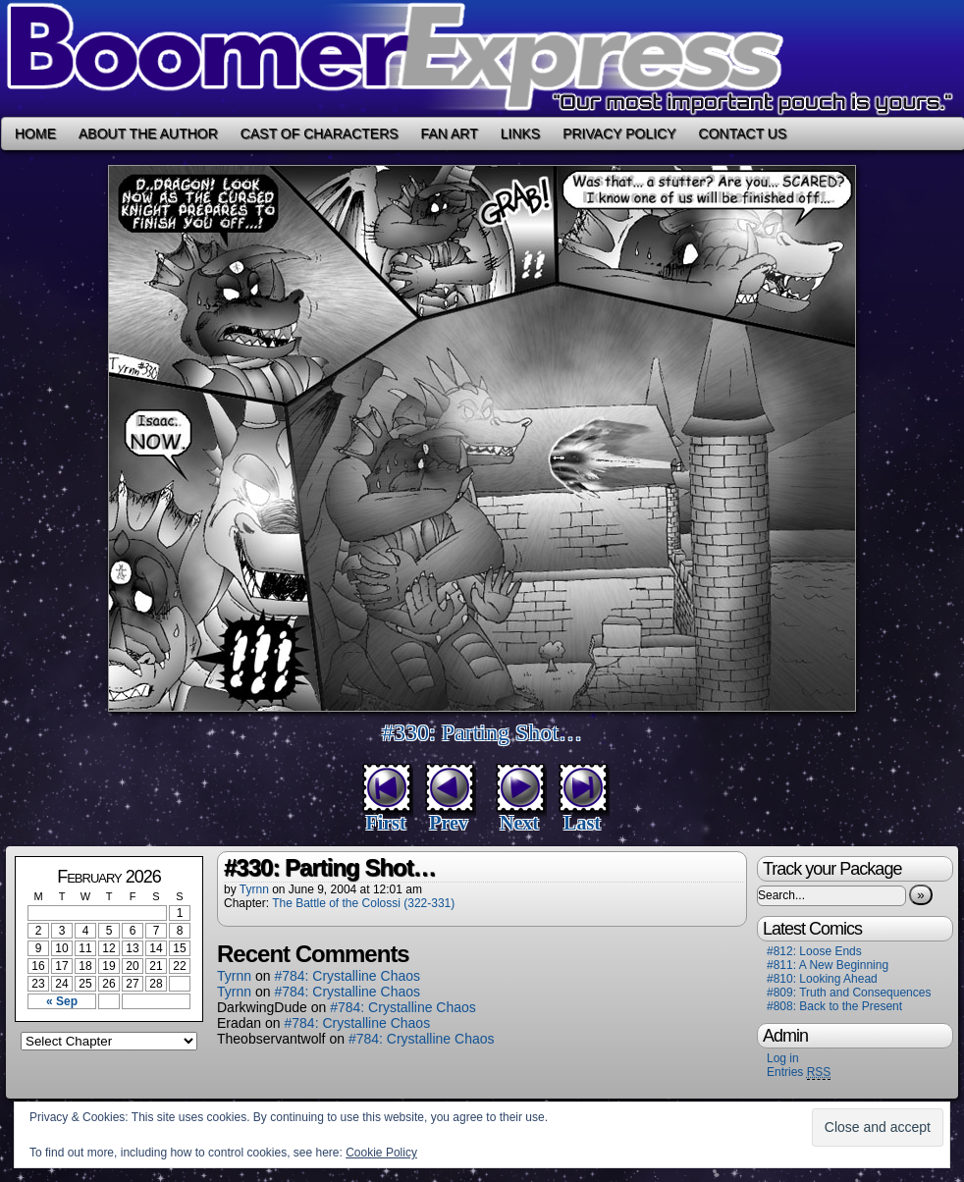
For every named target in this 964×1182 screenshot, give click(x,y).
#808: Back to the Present (834, 1006)
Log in (783, 1058)
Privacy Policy (618, 133)
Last (582, 822)
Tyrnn (254, 889)
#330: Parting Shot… (482, 732)
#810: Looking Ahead (822, 979)
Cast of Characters (320, 133)
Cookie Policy (381, 1152)
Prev (448, 822)
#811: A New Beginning (827, 965)
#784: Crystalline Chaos (347, 976)
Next (519, 822)
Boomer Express (482, 58)
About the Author (148, 133)
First (385, 822)
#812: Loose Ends (814, 951)
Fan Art (449, 133)
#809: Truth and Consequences (849, 992)
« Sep (62, 1001)
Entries (798, 1072)
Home (35, 133)
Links (520, 133)
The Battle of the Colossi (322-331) (363, 903)
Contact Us (743, 133)
